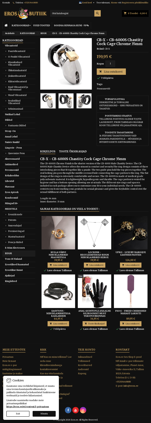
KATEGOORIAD (20, 25)
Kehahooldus (12, 175)
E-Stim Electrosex (15, 248)
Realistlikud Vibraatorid (14, 102)
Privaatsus (7, 357)
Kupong (82, 373)
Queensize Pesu (16, 153)
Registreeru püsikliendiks (135, 2)
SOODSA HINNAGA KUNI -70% (71, 25)
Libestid (9, 181)
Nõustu (44, 413)
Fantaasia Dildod (17, 125)
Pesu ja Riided (15, 242)
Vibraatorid (11, 45)
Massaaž (9, 186)
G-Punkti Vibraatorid (19, 56)
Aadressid (83, 369)
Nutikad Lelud (12, 114)
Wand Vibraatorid (17, 95)
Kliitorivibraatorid (17, 81)
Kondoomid (11, 197)
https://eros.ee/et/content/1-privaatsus (27, 406)
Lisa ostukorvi (111, 71)
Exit (18, 413)
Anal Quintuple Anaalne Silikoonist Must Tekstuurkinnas (94, 313)
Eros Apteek (11, 192)
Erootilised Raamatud (17, 264)
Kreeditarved (85, 365)
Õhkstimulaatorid (17, 70)
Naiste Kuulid (12, 142)
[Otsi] (75, 13)
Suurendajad (15, 225)
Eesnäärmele (15, 214)
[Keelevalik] (87, 2)
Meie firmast (9, 361)
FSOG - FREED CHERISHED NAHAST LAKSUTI (130, 312)
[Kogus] (110, 64)
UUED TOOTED (41, 25)
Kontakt (6, 2)
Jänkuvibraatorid (17, 76)
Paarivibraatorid (16, 51)
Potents (12, 220)
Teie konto (86, 349)
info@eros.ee (130, 386)
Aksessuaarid (12, 159)
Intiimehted (11, 164)
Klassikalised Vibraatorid (15, 63)
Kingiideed (11, 281)
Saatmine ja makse (12, 373)
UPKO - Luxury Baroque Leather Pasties (131, 253)
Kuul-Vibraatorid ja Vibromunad (18, 88)
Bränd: (100, 48)
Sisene (114, 2)
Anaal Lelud (11, 136)
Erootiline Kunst (14, 270)
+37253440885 (31, 2)
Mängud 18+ (11, 203)
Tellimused (84, 361)
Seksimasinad (15, 109)
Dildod (8, 120)
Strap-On (10, 131)
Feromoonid (12, 170)
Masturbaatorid (16, 236)
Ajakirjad (10, 275)
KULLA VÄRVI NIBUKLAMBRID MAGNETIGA (58, 255)
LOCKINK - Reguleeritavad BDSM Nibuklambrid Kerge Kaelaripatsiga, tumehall (94, 257)
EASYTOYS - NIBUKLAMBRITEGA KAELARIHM (58, 313)
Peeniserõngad (16, 231)
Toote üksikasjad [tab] (73, 151)
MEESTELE (11, 209)
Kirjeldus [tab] (47, 151)
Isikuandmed (85, 357)
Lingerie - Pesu (13, 147)
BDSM (8, 253)
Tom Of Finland (13, 259)
